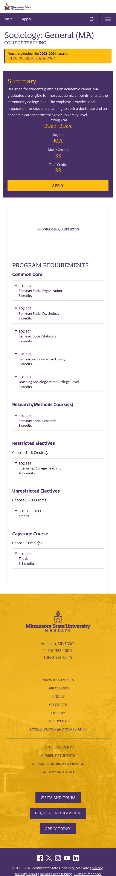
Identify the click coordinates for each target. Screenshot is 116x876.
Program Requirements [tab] (58, 232)
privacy (97, 873)
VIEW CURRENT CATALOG (30, 58)
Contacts (58, 710)
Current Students (58, 761)
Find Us (58, 702)
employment (58, 726)
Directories (58, 694)
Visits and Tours (58, 803)
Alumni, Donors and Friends (58, 769)
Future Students (58, 753)
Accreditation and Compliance (58, 735)
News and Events (58, 685)
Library (58, 718)
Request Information (58, 818)
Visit (8, 19)
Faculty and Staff (58, 777)
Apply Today (58, 834)
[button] (58, 297)
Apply (26, 19)
